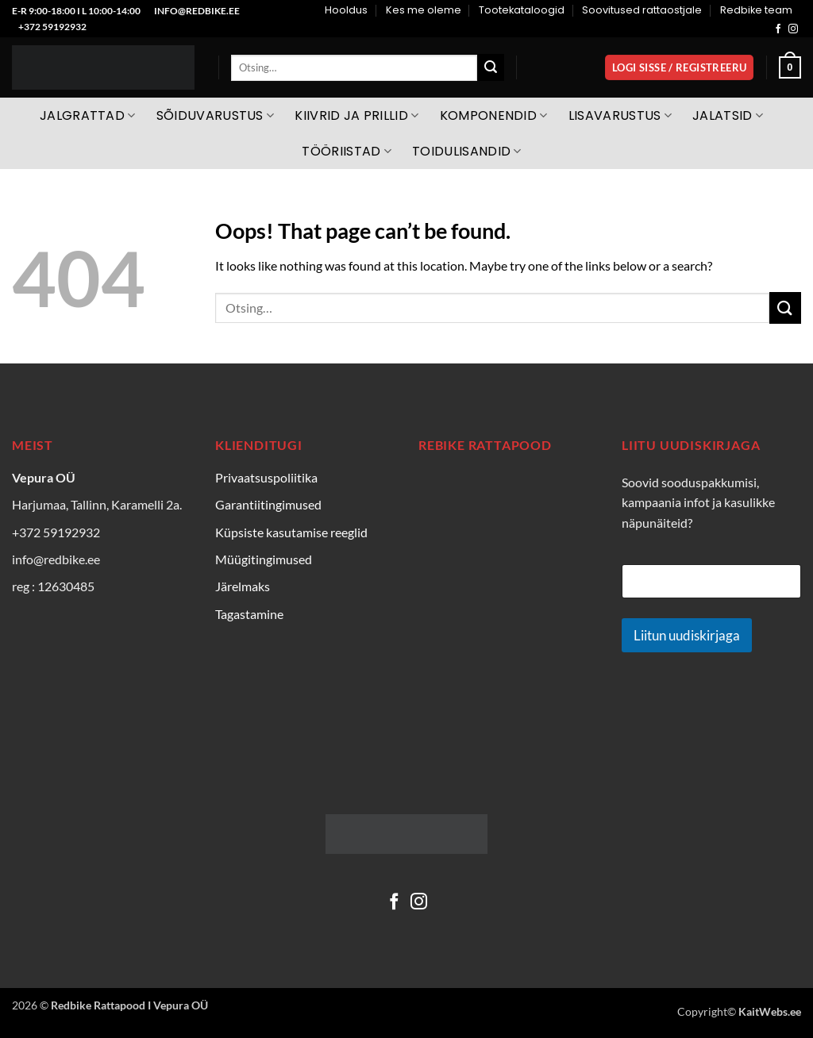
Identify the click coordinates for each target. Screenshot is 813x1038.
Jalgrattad (88, 115)
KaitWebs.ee (769, 1011)
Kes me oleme (423, 10)
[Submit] (490, 67)
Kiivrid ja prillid (356, 115)
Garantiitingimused (268, 504)
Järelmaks (242, 586)
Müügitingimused (263, 559)
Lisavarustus (620, 115)
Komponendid (494, 115)
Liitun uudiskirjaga (687, 635)
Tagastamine (249, 613)
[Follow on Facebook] (778, 29)
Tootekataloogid (521, 10)
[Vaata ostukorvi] (790, 67)
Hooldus (346, 10)
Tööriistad (346, 151)
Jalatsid (727, 115)
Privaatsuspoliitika (266, 477)
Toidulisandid (467, 151)
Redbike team (756, 10)
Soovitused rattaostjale (642, 10)
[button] (679, 68)
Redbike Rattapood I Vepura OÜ (129, 1005)
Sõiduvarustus (215, 115)
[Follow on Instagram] (793, 29)
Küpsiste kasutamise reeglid (291, 532)
